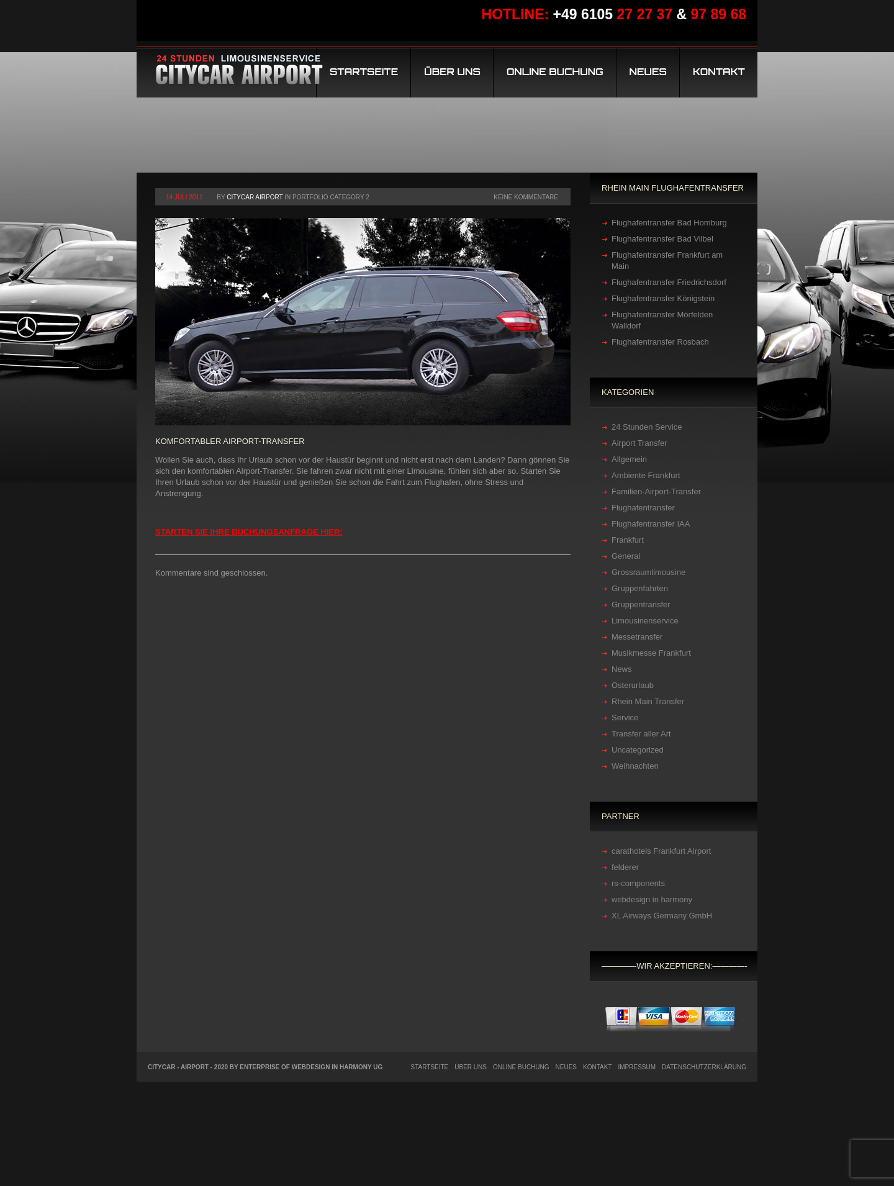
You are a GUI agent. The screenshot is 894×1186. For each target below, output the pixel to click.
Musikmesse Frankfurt (651, 653)
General (626, 556)
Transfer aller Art (641, 733)
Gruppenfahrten (640, 588)
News (622, 669)
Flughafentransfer (643, 507)
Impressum (637, 1067)
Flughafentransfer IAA (651, 523)
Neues (648, 72)
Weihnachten (635, 766)
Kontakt (719, 72)
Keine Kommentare (526, 197)
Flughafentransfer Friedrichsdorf (669, 282)
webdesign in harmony (652, 899)
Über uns (452, 72)
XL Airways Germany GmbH (662, 915)
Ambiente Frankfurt (646, 475)
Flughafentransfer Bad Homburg (669, 222)
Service (625, 717)
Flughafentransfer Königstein (663, 298)
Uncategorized (638, 749)
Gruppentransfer (641, 604)
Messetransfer (637, 636)
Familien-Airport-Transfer (656, 491)
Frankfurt (628, 540)
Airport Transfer (639, 443)
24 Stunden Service (647, 427)
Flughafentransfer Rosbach (660, 341)
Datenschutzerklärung (704, 1067)
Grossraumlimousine (648, 572)
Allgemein (629, 459)
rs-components (638, 883)
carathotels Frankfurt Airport (661, 851)
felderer (625, 867)
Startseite (364, 72)
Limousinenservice (645, 620)
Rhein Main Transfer (648, 701)
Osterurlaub (633, 685)
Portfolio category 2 (330, 197)
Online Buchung (555, 72)
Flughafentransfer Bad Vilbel (662, 238)
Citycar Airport (254, 197)
